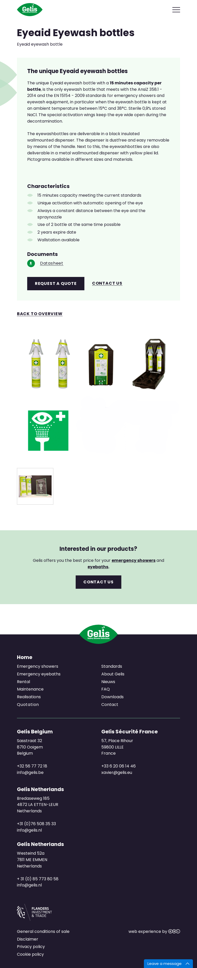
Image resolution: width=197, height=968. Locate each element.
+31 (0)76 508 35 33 (36, 824)
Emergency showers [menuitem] (37, 666)
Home (24, 657)
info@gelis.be (30, 772)
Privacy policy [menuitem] (31, 947)
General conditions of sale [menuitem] (43, 931)
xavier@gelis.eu (116, 772)
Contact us (107, 283)
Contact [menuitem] (109, 704)
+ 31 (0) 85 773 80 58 (37, 879)
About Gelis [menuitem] (112, 674)
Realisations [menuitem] (29, 697)
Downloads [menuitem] (112, 697)
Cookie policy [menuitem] (30, 954)
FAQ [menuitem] (105, 689)
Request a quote (56, 283)
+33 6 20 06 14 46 (118, 766)
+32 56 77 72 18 (32, 766)
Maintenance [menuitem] (30, 689)
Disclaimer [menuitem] (27, 939)
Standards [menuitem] (111, 666)
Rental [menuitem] (23, 682)
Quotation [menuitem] (28, 705)
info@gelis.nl (29, 830)
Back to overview (40, 314)
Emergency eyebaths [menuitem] (39, 674)
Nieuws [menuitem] (108, 682)
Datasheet (51, 263)
